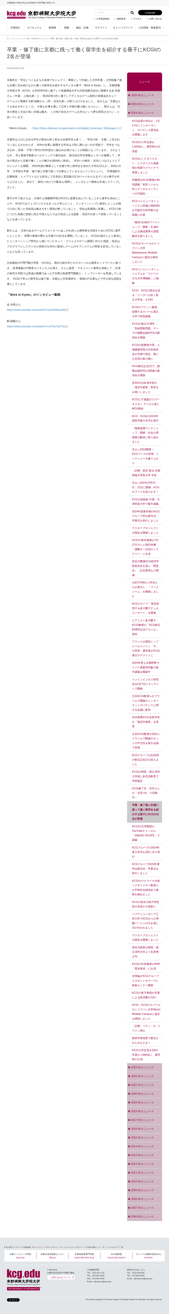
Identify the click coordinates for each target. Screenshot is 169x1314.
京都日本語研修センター (52, 1256)
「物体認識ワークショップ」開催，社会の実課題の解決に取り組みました (145, 435)
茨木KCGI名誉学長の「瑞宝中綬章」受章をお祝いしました (145, 387)
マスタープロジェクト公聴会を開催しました (145, 530)
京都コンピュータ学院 (20, 1256)
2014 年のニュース (142, 1146)
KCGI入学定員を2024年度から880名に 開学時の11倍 (146, 1055)
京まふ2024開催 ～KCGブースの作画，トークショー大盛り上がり (145, 456)
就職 (66, 27)
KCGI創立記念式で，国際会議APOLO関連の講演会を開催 (146, 371)
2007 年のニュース (142, 1207)
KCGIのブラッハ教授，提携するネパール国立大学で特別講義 (146, 312)
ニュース (144, 81)
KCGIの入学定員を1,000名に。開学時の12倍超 (146, 147)
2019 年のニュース (142, 1102)
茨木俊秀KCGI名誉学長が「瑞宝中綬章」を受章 (146, 722)
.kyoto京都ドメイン (94, 1247)
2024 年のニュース (142, 112)
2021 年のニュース (142, 1085)
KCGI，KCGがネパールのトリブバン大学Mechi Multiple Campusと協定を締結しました (146, 1011)
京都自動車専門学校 (84, 1256)
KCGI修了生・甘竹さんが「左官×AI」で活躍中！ (146, 793)
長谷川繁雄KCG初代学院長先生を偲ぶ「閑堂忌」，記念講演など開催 (145, 568)
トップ (12, 38)
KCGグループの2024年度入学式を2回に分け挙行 (146, 852)
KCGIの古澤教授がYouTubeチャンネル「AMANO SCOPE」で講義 (146, 833)
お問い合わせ (155, 19)
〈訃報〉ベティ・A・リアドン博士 (146, 1028)
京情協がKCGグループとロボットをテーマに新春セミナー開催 (145, 981)
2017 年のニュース (142, 1120)
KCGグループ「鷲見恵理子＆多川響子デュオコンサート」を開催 (145, 608)
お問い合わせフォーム (61, 1277)
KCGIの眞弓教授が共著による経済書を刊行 (146, 995)
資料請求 (121, 19)
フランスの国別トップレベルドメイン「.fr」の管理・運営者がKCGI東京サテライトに (146, 648)
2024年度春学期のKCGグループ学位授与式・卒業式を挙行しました (146, 516)
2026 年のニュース (142, 95)
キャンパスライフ (123, 27)
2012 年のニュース (142, 1164)
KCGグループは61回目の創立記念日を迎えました (145, 760)
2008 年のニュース (142, 1199)
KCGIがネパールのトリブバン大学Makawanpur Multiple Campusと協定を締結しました (146, 252)
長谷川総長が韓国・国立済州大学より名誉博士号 (145, 952)
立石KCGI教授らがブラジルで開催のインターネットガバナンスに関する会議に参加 (146, 703)
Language (150, 12)
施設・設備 (82, 27)
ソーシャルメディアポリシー (73, 1247)
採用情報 (27, 1247)
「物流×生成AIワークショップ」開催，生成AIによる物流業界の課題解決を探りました (146, 229)
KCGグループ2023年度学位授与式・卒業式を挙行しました (146, 869)
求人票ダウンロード (13, 1247)
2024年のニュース (39, 38)
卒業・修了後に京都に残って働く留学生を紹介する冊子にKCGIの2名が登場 (145, 812)
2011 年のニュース (142, 1172)
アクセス (137, 19)
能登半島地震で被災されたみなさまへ (145, 1040)
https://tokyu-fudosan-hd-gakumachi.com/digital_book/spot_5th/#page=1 (76, 128)
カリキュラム (34, 27)
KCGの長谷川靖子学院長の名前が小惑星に (145, 904)
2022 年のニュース (142, 1076)
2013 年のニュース (142, 1155)
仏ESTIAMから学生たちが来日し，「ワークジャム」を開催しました (145, 589)
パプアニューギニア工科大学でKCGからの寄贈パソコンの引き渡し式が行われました (145, 921)
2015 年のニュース (142, 1137)
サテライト (101, 27)
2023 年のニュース (142, 1067)
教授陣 (52, 27)
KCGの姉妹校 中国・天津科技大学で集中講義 (146, 501)
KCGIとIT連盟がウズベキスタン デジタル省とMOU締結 (146, 404)
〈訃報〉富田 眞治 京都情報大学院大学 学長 (146, 473)
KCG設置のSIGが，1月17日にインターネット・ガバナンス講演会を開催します (146, 128)
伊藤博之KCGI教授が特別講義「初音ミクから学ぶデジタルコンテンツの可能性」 (146, 186)
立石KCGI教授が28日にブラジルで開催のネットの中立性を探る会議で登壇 (146, 741)
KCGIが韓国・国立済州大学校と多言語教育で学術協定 (146, 776)
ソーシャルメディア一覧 (114, 1247)
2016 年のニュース (142, 1128)
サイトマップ (39, 1247)
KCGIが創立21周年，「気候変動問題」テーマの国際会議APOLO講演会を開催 (146, 330)
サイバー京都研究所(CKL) (148, 1256)
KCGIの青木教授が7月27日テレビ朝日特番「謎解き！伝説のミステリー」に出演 (145, 547)
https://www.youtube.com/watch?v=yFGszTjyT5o (36, 326)
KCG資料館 (116, 1256)
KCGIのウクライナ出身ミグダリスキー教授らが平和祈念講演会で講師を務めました (146, 887)
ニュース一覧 (23, 38)
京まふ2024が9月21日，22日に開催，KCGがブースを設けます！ (145, 487)
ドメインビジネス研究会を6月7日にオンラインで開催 (145, 684)
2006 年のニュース (142, 1216)
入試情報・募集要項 (149, 27)
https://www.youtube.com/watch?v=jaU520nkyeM (36, 309)
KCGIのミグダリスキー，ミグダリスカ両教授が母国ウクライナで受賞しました (145, 165)
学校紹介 (15, 27)
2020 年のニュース (142, 1093)
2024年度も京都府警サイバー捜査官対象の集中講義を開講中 (145, 667)
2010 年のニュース (142, 1181)
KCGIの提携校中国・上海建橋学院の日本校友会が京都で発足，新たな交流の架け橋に (146, 352)
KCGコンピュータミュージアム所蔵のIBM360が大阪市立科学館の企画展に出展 (146, 208)
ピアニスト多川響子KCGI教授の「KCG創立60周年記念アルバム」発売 (146, 627)
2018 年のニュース (142, 1111)
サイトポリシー (53, 1247)
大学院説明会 (102, 19)
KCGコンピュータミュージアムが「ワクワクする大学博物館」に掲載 (145, 276)
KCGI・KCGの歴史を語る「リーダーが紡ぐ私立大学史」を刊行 (146, 295)
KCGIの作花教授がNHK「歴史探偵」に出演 (146, 966)
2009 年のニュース (142, 1190)
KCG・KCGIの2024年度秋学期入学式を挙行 (145, 418)
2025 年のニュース (142, 104)
